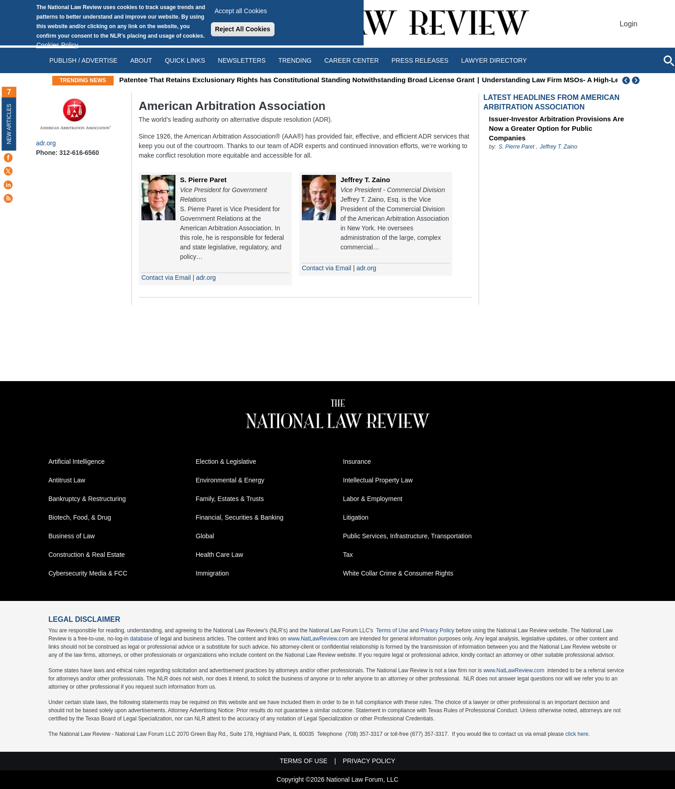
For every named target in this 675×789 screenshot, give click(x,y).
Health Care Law (219, 554)
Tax (348, 554)
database (141, 638)
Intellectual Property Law (378, 480)
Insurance (357, 461)
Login (628, 24)
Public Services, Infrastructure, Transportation (407, 536)
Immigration (212, 573)
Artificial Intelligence (77, 461)
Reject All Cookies (242, 29)
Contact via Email (166, 277)
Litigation (356, 517)
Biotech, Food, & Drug (80, 517)
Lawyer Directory (494, 60)
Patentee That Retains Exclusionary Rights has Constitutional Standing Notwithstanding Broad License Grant (379, 80)
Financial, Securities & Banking (240, 517)
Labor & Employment (373, 498)
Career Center (351, 60)
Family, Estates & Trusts (230, 498)
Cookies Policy (57, 45)
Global (205, 536)
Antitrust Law (67, 480)
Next (637, 80)
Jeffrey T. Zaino (365, 180)
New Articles (9, 124)
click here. (577, 734)
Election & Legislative (226, 461)
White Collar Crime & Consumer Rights (398, 573)
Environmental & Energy (230, 480)
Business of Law (72, 536)
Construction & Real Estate (87, 554)
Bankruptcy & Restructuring (87, 498)
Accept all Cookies (241, 11)
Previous (626, 80)
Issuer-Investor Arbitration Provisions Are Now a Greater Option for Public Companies (556, 128)
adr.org (46, 143)
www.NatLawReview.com (318, 638)
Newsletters (241, 60)
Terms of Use (392, 630)
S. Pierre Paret (203, 180)
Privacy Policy (437, 630)
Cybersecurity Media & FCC (88, 573)
